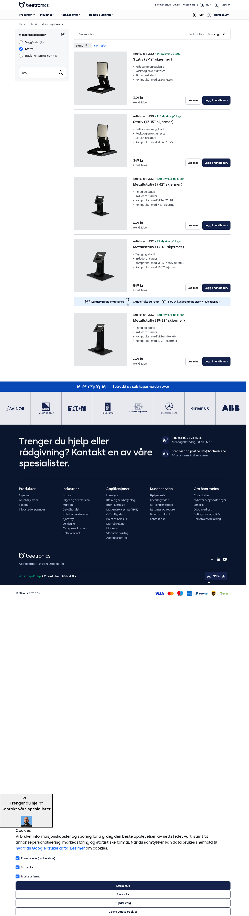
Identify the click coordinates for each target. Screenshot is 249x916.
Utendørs (112, 495)
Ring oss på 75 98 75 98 (187, 437)
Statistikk (24, 867)
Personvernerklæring (207, 519)
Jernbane (69, 523)
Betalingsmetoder (161, 504)
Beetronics (26, 554)
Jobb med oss (203, 509)
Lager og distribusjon (76, 500)
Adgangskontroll (117, 537)
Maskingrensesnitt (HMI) (122, 509)
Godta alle (123, 885)
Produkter (25, 14)
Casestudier (201, 495)
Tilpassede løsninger (99, 14)
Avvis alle (123, 894)
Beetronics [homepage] (34, 5)
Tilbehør (24, 504)
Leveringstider (159, 500)
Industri (67, 495)
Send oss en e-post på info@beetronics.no (199, 451)
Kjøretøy (68, 519)
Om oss (177, 5)
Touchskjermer (28, 500)
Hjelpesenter (158, 495)
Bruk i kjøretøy (115, 504)
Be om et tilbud (163, 5)
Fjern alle (100, 45)
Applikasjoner (69, 14)
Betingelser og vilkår (207, 514)
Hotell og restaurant (76, 514)
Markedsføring (28, 876)
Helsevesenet (71, 533)
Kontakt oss (189, 5)
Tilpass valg (123, 903)
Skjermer (25, 495)
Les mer (193, 100)
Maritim (68, 504)
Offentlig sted (115, 514)
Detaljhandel (71, 509)
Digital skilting (115, 523)
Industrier (46, 14)
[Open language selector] (206, 4)
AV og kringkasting (74, 528)
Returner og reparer (163, 509)
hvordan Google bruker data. (42, 848)
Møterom (112, 528)
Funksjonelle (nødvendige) (35, 858)
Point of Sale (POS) (118, 519)
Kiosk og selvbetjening (120, 500)
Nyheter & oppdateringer (210, 500)
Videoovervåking (117, 533)
